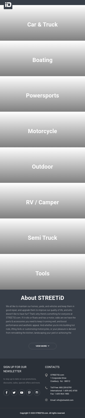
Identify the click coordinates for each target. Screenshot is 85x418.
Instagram (37, 392)
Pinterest (29, 392)
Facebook (6, 392)
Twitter (14, 392)
